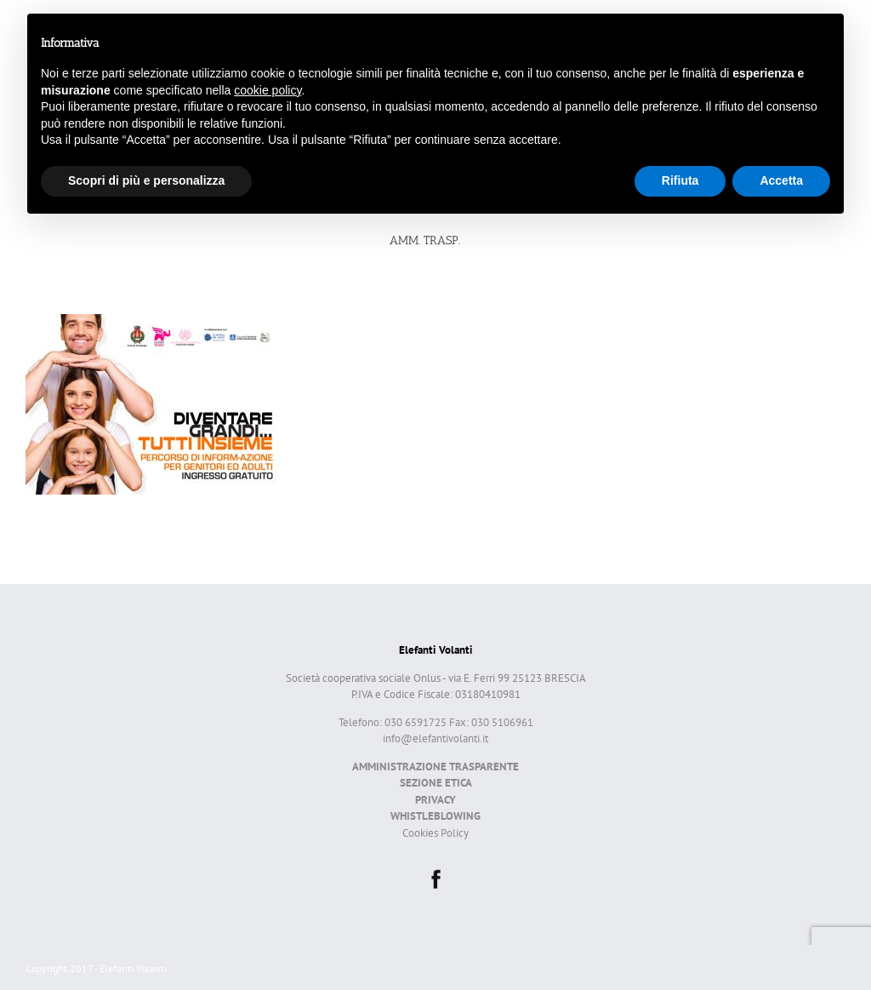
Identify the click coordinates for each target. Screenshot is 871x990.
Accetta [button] (781, 180)
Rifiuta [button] (680, 180)
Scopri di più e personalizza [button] (146, 180)
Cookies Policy (435, 833)
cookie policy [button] (267, 90)
